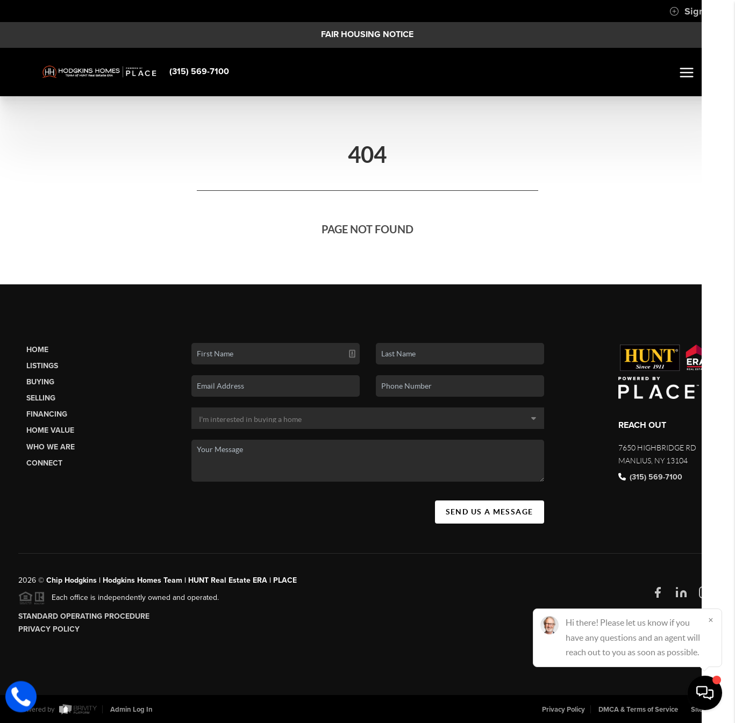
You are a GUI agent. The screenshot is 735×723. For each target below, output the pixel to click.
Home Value (50, 430)
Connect (44, 463)
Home (37, 349)
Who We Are (50, 447)
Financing (46, 414)
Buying (40, 381)
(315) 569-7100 (199, 71)
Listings (42, 365)
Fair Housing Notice (367, 34)
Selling (40, 398)
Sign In (692, 11)
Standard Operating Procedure (83, 616)
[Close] (711, 619)
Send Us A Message (489, 511)
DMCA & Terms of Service (638, 709)
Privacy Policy (49, 629)
